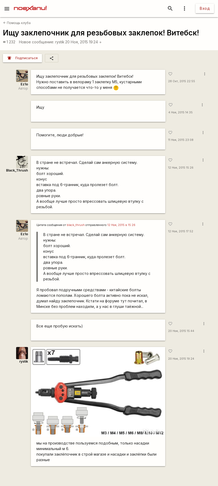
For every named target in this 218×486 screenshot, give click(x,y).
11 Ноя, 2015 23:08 (180, 140)
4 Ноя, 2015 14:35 (180, 112)
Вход (205, 8)
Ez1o (24, 84)
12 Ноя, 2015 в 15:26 (121, 225)
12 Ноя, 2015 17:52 (180, 231)
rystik (59, 42)
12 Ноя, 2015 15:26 (180, 167)
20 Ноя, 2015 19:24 (83, 42)
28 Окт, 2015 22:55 (181, 81)
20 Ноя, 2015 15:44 (181, 331)
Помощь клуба (17, 23)
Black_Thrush (17, 170)
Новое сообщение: (36, 42)
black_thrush (76, 225)
